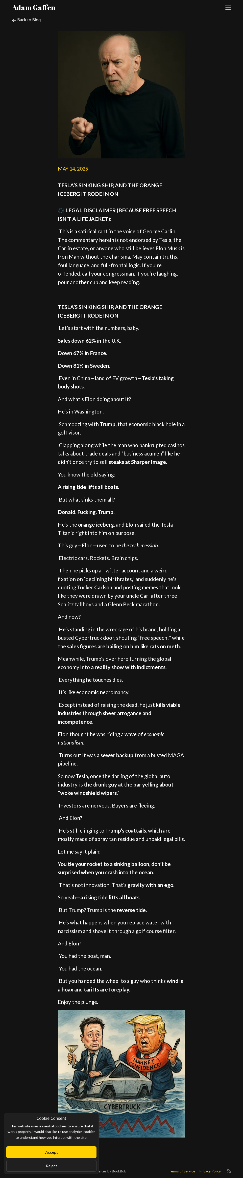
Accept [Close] (51, 1152)
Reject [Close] (51, 1165)
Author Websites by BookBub (102, 1171)
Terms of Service (182, 1171)
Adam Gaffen (34, 7)
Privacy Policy (210, 1171)
